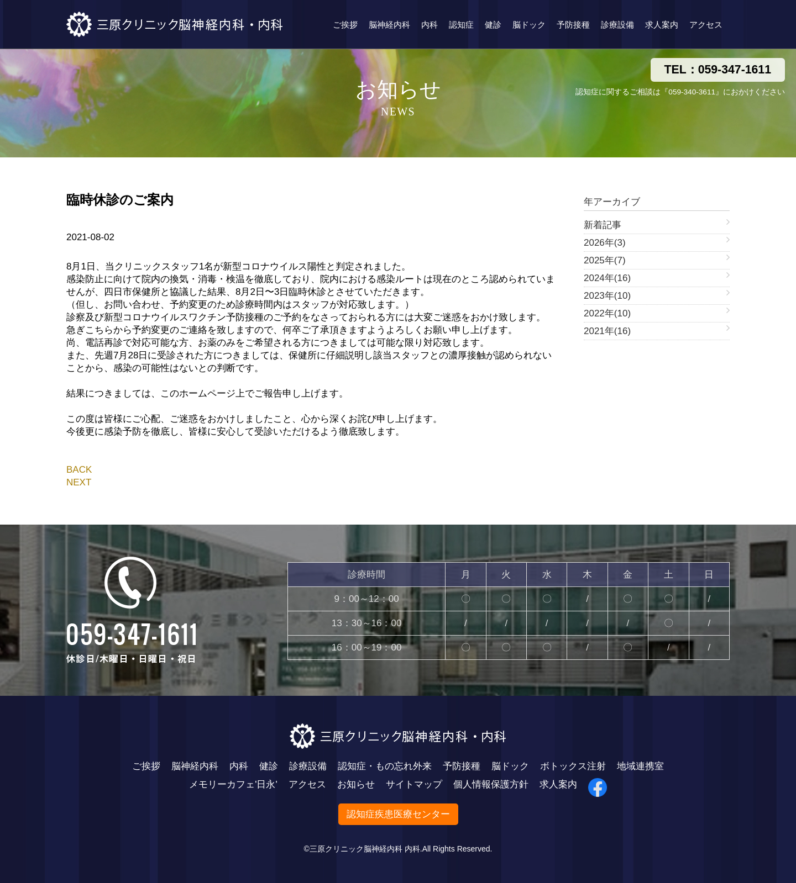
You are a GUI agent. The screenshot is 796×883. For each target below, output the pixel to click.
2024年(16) (607, 278)
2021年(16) (607, 331)
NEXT (78, 482)
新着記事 (602, 225)
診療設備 (617, 24)
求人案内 (661, 24)
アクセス (705, 24)
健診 (493, 24)
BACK (79, 469)
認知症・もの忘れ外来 (385, 766)
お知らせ (356, 784)
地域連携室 (640, 766)
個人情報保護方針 (490, 784)
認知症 (461, 24)
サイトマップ (414, 784)
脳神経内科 (389, 24)
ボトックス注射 (573, 766)
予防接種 (573, 24)
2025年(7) (605, 260)
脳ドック (529, 24)
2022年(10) (607, 313)
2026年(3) (605, 242)
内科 (429, 24)
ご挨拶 (345, 24)
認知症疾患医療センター (398, 814)
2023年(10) (607, 295)
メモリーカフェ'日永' (233, 784)
